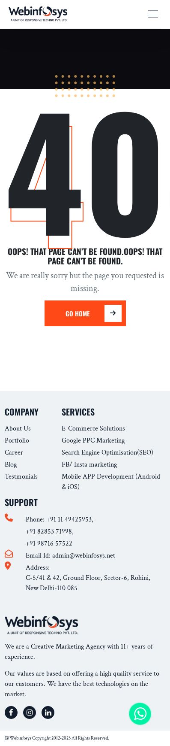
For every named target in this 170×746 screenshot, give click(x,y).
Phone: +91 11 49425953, (59, 519)
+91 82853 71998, (50, 531)
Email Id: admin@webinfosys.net (70, 555)
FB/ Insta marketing (89, 464)
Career (14, 452)
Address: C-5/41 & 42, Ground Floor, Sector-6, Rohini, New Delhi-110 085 (88, 578)
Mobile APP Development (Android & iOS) (111, 481)
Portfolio (17, 440)
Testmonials (21, 476)
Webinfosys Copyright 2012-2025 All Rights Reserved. (57, 738)
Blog (11, 464)
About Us (18, 428)
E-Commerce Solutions (93, 428)
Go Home (88, 313)
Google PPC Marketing (93, 440)
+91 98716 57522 (49, 543)
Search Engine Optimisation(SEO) (107, 452)
